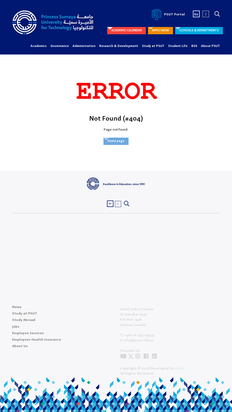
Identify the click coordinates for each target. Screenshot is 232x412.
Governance (59, 46)
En (196, 14)
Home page (116, 141)
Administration (83, 46)
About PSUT (210, 46)
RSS (194, 46)
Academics (38, 46)
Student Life (178, 46)
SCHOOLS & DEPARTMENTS (199, 30)
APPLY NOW (160, 30)
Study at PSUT (153, 46)
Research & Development (118, 46)
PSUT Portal (167, 14)
